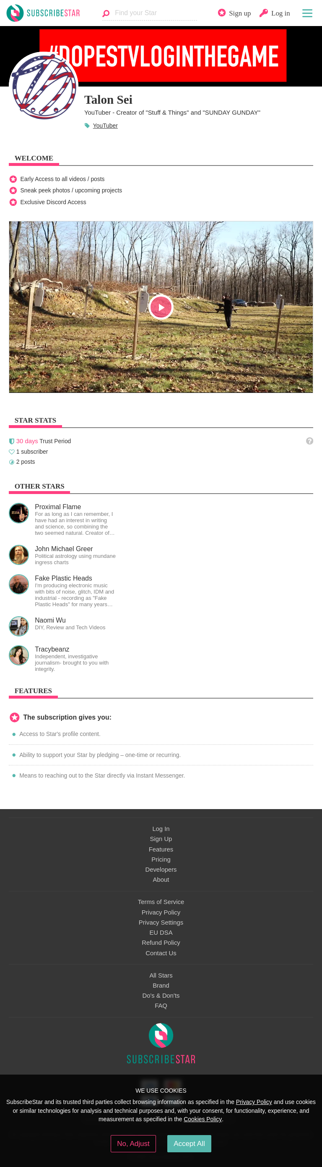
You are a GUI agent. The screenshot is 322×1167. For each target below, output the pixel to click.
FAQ (161, 1005)
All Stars (160, 975)
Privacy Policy (161, 912)
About (161, 879)
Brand (161, 985)
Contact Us (160, 953)
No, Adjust (133, 1144)
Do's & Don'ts (161, 995)
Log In (160, 828)
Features (161, 849)
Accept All (189, 1144)
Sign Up (161, 839)
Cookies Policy (203, 1119)
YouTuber (105, 125)
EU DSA (160, 932)
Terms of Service (161, 902)
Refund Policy (161, 942)
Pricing (160, 859)
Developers (161, 869)
